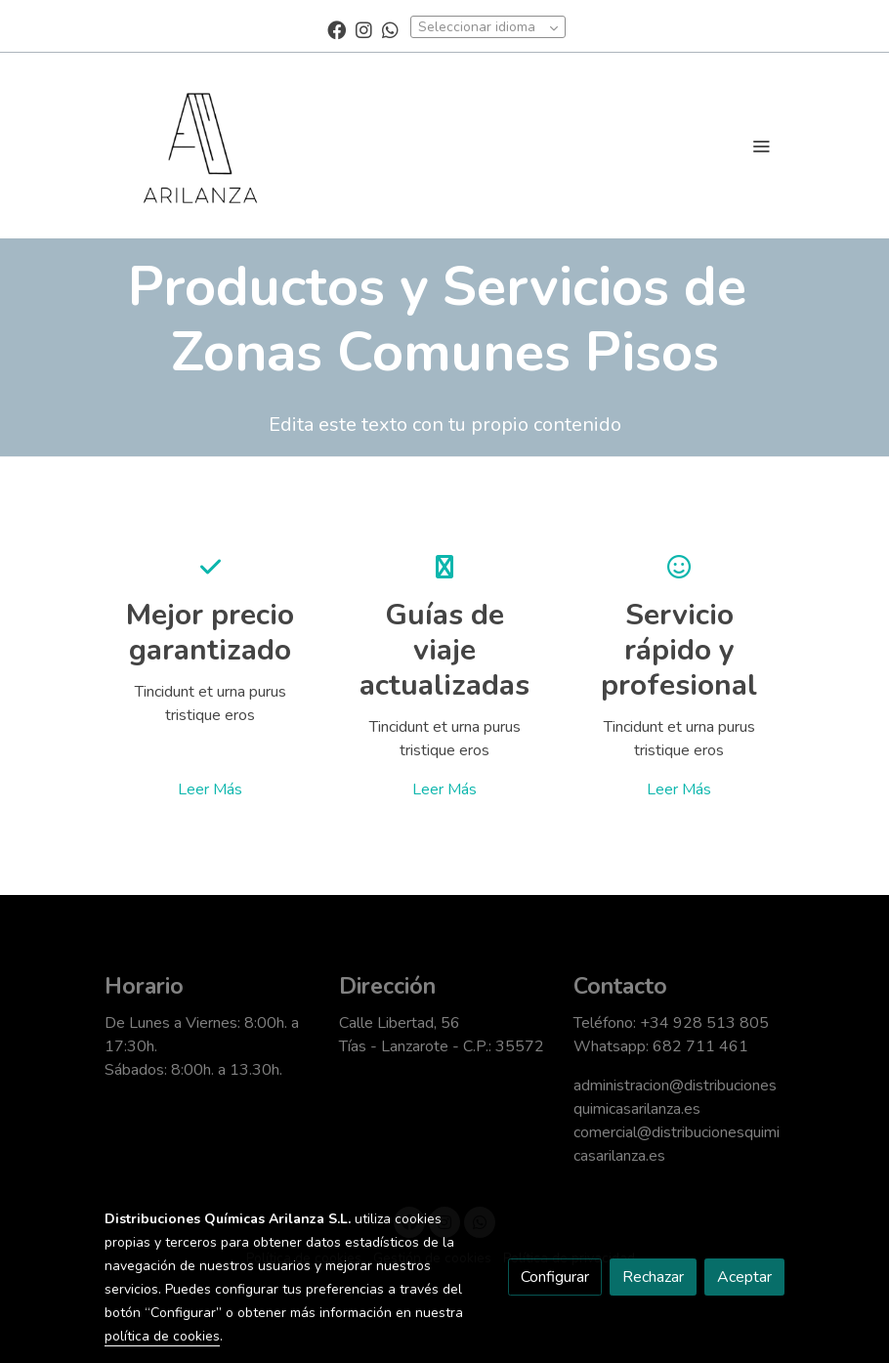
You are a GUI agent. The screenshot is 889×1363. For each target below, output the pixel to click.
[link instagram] (364, 29)
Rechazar (653, 1277)
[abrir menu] (761, 145)
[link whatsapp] (390, 29)
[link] (200, 146)
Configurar (555, 1277)
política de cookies (162, 1336)
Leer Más (210, 789)
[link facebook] (336, 29)
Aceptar (744, 1277)
